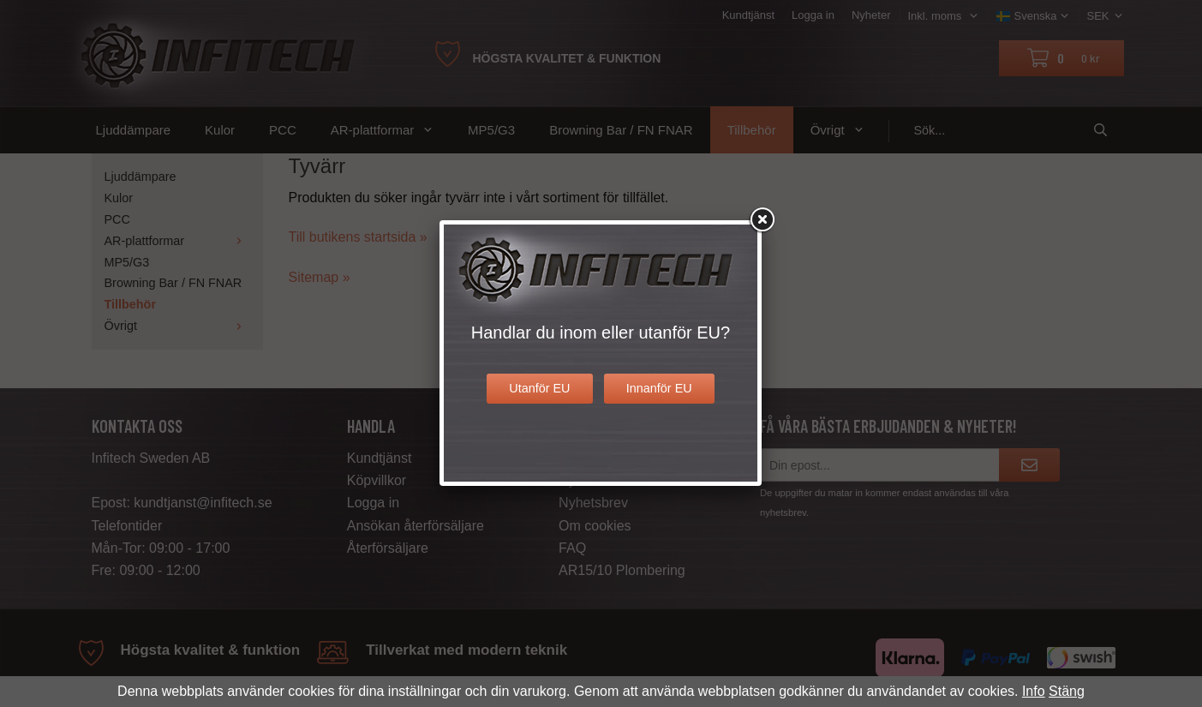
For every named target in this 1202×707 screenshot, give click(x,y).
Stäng (1067, 691)
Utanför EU (539, 388)
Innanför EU (659, 388)
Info (1033, 691)
